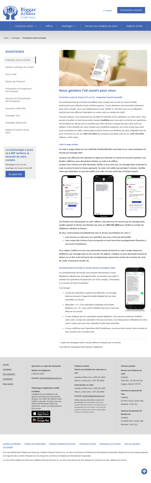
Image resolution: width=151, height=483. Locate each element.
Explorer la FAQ (134, 25)
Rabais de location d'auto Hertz (17, 131)
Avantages (69, 25)
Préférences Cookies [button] (87, 444)
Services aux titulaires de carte (101, 25)
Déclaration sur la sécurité (110, 444)
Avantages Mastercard (15, 122)
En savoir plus (15, 174)
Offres (49, 25)
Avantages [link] (7, 369)
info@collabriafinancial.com (51, 378)
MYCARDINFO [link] (9, 374)
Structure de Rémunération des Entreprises (18, 99)
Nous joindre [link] (8, 384)
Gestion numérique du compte (19, 67)
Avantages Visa (12, 115)
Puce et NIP (11, 74)
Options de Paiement (15, 81)
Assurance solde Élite (15, 108)
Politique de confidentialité (34, 444)
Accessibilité (8, 447)
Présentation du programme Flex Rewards (18, 90)
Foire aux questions (132, 444)
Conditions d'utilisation (12, 444)
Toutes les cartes (25, 25)
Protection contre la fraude (17, 60)
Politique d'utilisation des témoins (62, 444)
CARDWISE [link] (8, 379)
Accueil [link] (6, 364)
